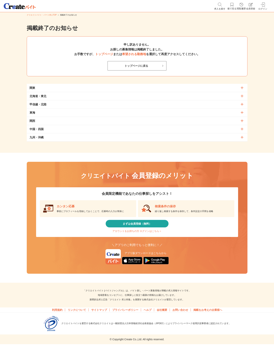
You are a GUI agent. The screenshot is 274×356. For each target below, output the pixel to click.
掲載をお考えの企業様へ (207, 318)
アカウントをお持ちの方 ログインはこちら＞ (136, 237)
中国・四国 (37, 129)
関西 (32, 120)
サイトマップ (99, 318)
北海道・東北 (38, 96)
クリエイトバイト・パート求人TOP (42, 15)
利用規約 (57, 318)
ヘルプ (147, 318)
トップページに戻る (136, 65)
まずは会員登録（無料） (137, 226)
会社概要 (162, 318)
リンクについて (77, 318)
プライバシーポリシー (125, 318)
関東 (32, 87)
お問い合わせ (180, 318)
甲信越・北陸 (38, 104)
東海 (32, 112)
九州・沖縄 (37, 137)
